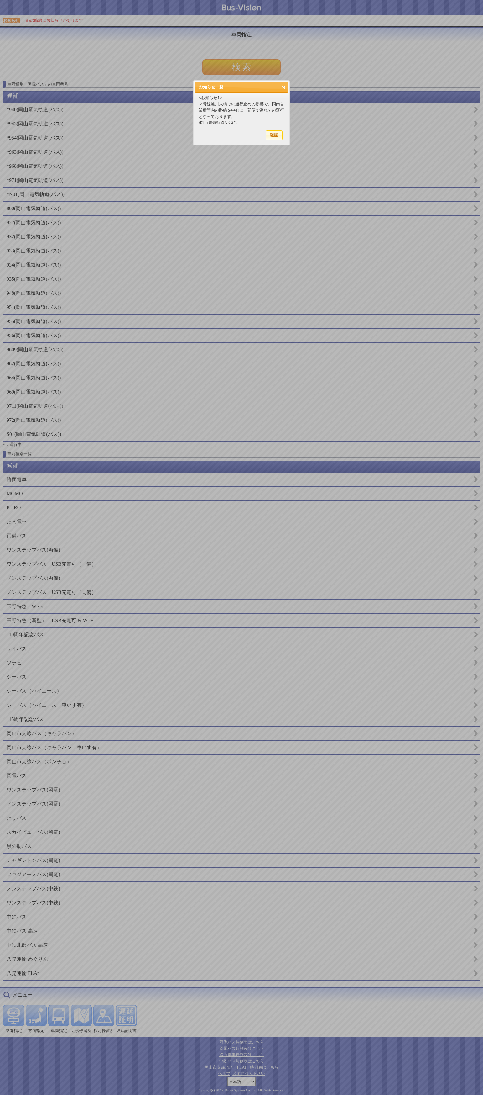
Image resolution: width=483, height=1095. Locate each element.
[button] (283, 87)
